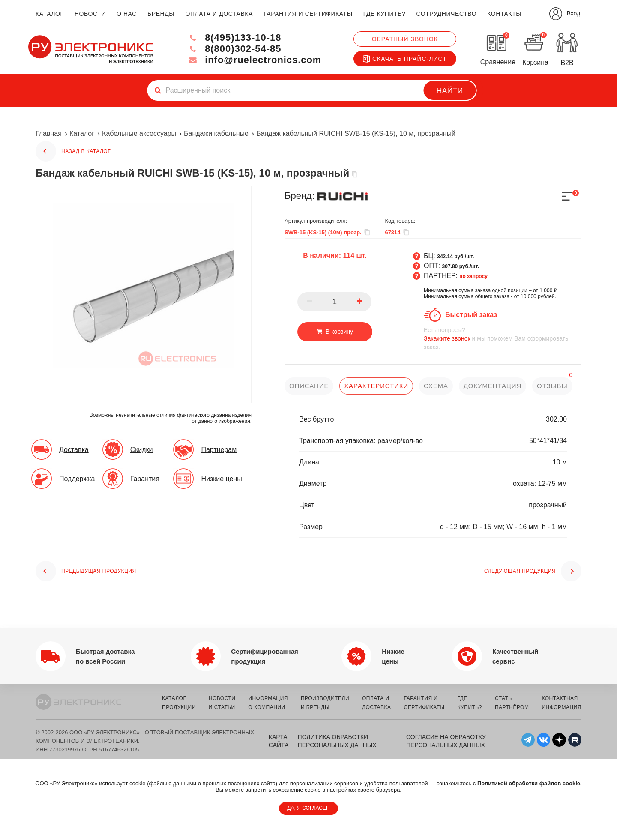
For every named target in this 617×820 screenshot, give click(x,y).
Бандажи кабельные (216, 133)
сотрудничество (446, 13)
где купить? (384, 13)
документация (493, 385)
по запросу (473, 276)
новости (90, 13)
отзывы (552, 385)
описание (309, 385)
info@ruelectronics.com (254, 59)
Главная (49, 133)
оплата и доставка (218, 13)
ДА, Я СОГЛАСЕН (308, 808)
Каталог (81, 133)
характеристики (376, 385)
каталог (50, 13)
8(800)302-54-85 (234, 48)
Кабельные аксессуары (139, 133)
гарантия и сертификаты (308, 13)
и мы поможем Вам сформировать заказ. (502, 338)
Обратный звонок (405, 39)
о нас (127, 13)
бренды (160, 13)
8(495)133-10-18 (234, 37)
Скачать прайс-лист (405, 59)
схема (436, 385)
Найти (450, 91)
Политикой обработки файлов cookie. (529, 783)
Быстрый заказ (471, 314)
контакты (504, 13)
